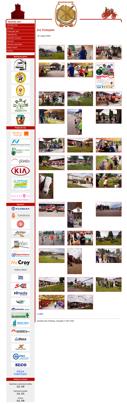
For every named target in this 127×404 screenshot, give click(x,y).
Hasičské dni (12, 35)
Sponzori (10, 41)
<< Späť (40, 314)
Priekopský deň (13, 31)
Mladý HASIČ (12, 48)
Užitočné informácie (14, 44)
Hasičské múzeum (14, 38)
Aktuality (10, 28)
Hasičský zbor (14, 22)
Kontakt (10, 51)
